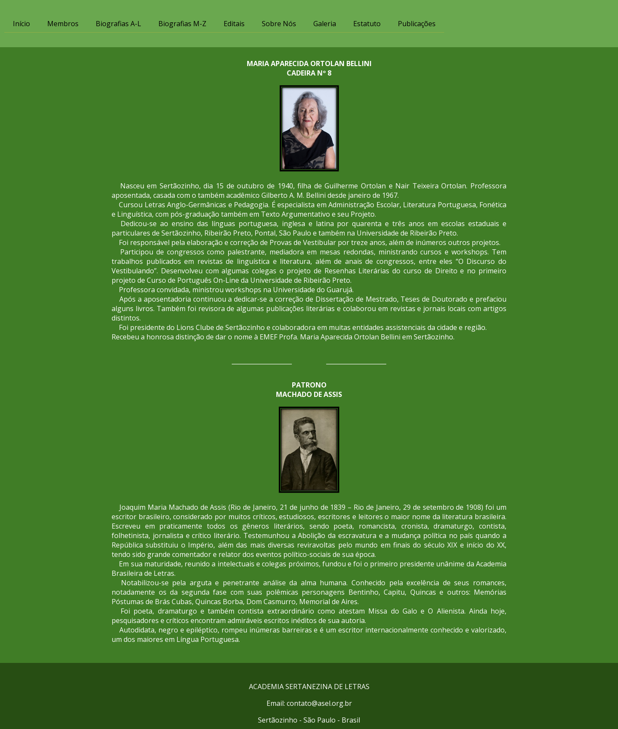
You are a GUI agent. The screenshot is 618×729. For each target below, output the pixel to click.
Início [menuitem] (21, 23)
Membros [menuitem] (63, 23)
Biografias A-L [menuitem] (118, 23)
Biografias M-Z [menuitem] (182, 23)
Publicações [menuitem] (417, 23)
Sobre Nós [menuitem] (279, 23)
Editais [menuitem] (234, 23)
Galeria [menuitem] (324, 23)
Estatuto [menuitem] (367, 23)
